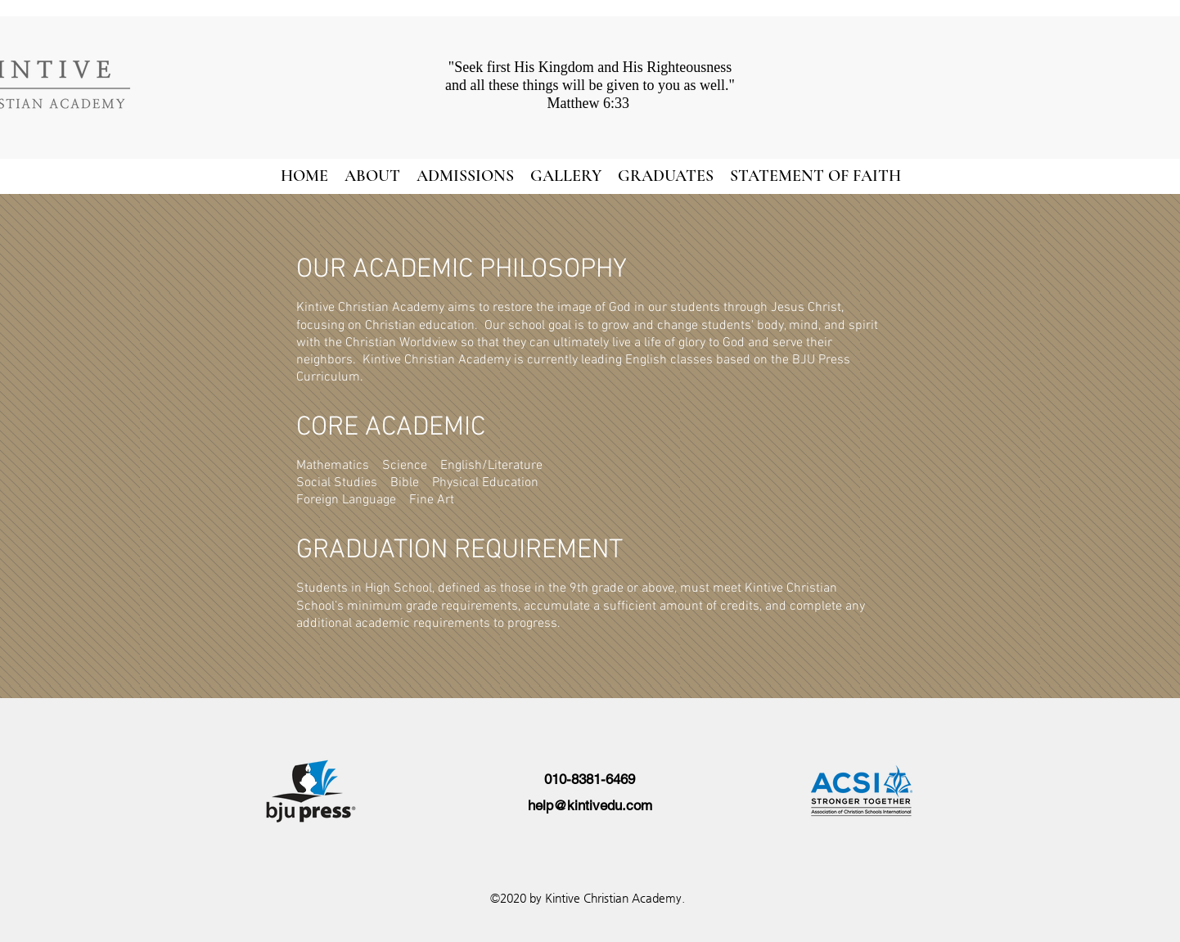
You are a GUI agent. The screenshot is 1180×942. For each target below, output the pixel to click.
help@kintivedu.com (590, 805)
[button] (372, 176)
